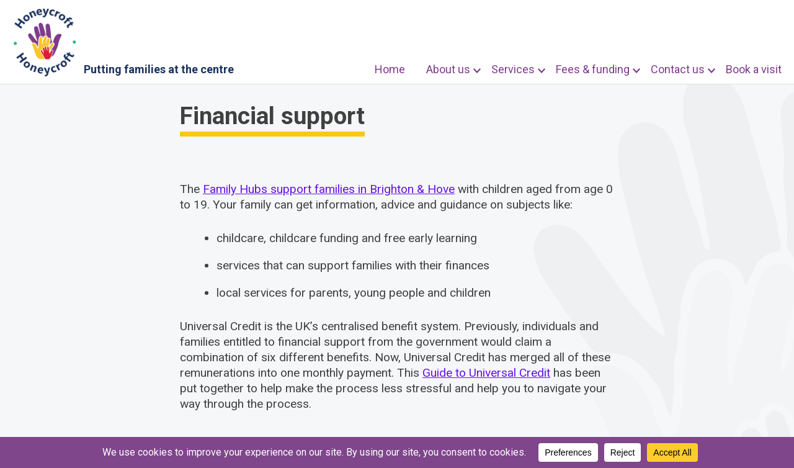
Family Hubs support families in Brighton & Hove (329, 189)
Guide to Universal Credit (486, 373)
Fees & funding (593, 69)
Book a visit (754, 69)
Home (390, 69)
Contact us (678, 69)
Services (513, 69)
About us (448, 69)
